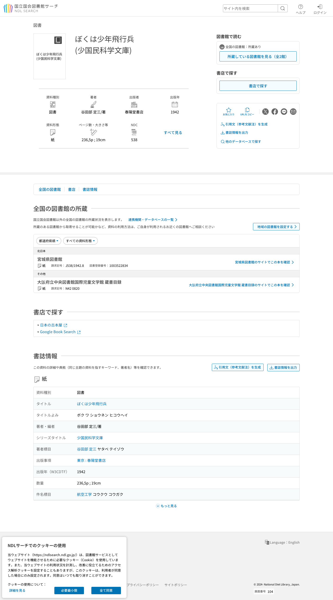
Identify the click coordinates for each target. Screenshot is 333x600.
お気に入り (228, 111)
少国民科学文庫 (90, 437)
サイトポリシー (175, 584)
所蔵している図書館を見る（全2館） (258, 56)
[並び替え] (48, 240)
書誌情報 (90, 189)
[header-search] (255, 8)
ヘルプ (300, 9)
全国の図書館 (50, 189)
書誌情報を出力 (234, 132)
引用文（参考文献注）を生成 (244, 124)
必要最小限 (69, 590)
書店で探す (258, 85)
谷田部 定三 (86, 449)
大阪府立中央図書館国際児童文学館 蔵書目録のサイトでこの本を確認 (242, 285)
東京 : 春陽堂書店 (91, 460)
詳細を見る (17, 590)
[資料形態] (80, 240)
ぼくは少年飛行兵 (92, 403)
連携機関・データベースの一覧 (153, 219)
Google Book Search (60, 331)
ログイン (320, 9)
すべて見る (173, 132)
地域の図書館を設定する (277, 226)
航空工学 (84, 494)
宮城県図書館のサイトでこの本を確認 (265, 262)
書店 (71, 189)
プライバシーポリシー (142, 584)
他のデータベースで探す (240, 141)
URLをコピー (247, 111)
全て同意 (106, 590)
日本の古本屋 (54, 325)
